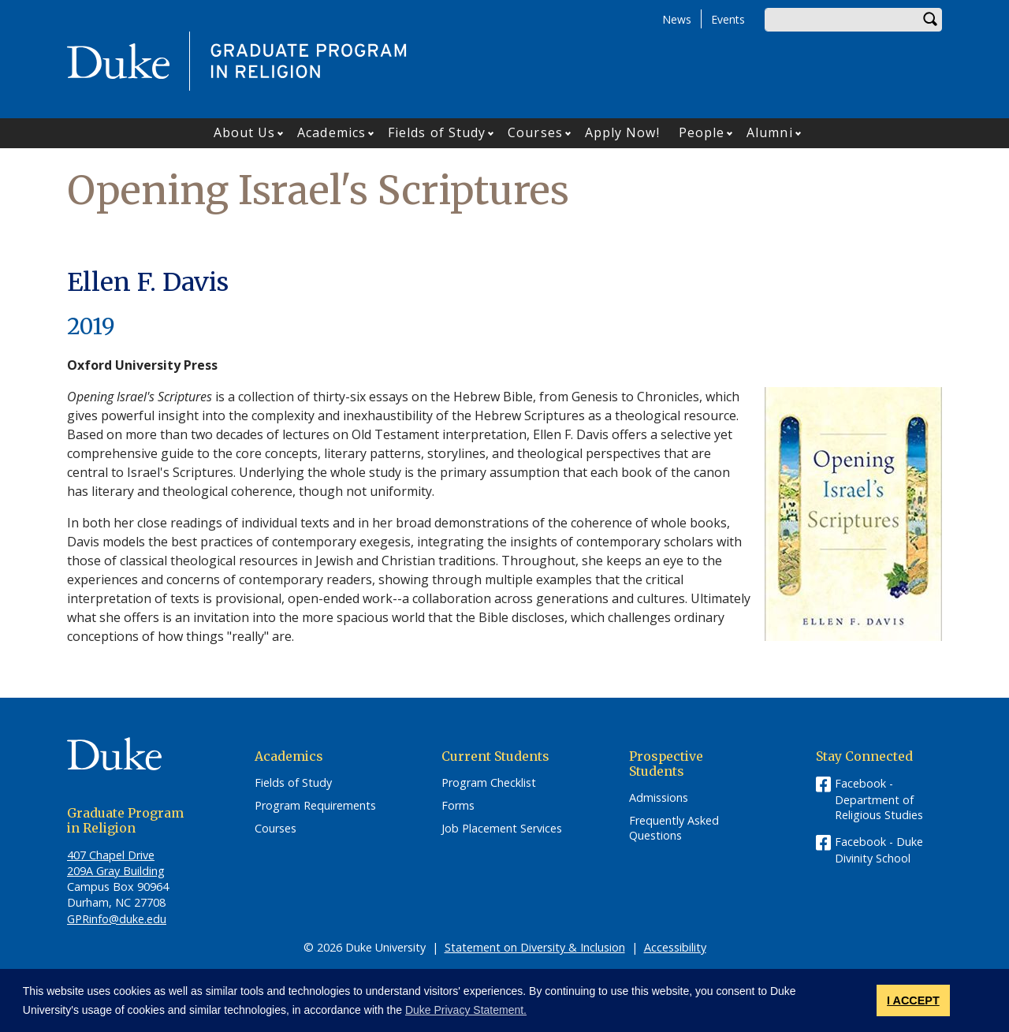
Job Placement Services (501, 829)
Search (930, 20)
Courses (535, 132)
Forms (458, 806)
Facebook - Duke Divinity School (879, 850)
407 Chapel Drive (111, 855)
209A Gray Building (116, 870)
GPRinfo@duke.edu (116, 918)
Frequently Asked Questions (674, 828)
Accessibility (675, 947)
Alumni (770, 132)
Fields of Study (437, 132)
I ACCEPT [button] (913, 1000)
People (702, 132)
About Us (245, 132)
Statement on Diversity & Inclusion (535, 947)
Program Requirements (315, 806)
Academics (331, 132)
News (676, 19)
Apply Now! (622, 132)
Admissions (658, 798)
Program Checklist (488, 783)
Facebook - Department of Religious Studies (879, 799)
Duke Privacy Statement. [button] (466, 1010)
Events (728, 19)
